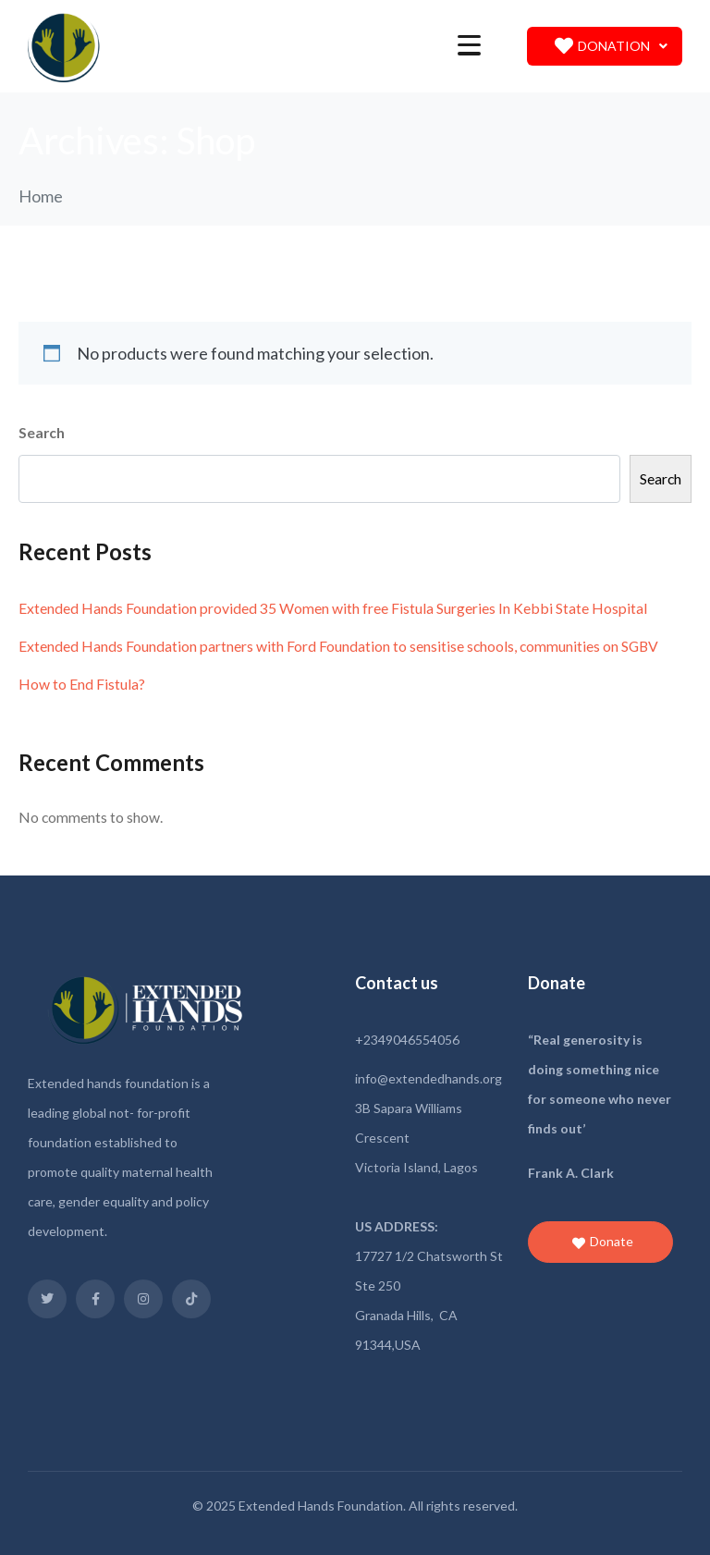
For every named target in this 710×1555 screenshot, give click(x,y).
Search (41, 432)
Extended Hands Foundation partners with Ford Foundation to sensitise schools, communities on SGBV (338, 646)
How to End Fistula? (81, 683)
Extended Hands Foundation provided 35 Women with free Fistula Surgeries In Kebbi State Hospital (332, 608)
